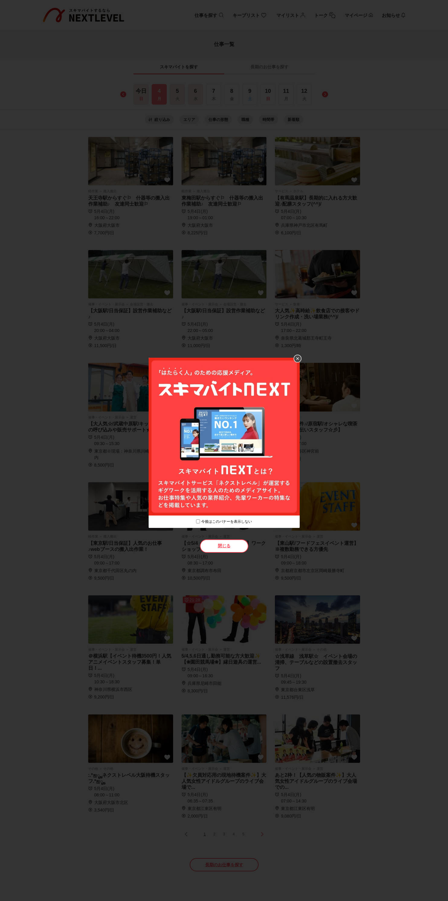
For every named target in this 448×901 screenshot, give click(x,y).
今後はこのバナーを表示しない (226, 521)
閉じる (224, 545)
